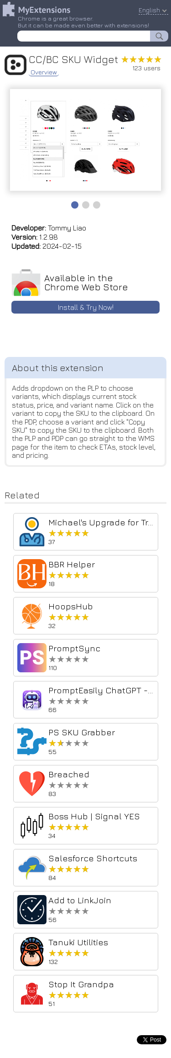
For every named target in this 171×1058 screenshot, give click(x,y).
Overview (44, 72)
